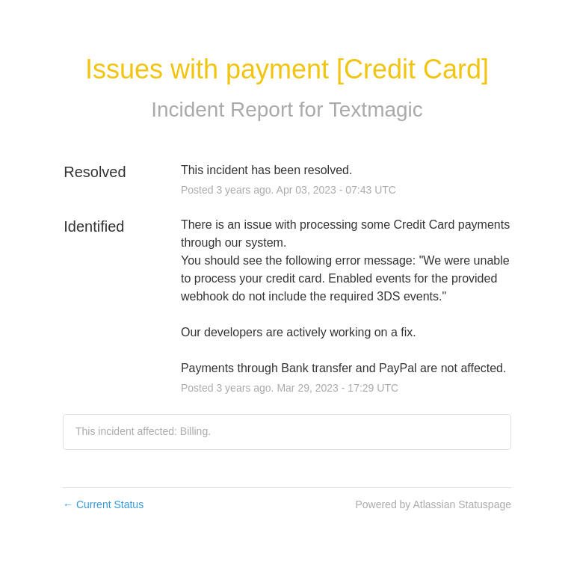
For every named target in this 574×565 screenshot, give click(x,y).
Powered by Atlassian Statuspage (433, 504)
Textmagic (376, 109)
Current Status (103, 504)
